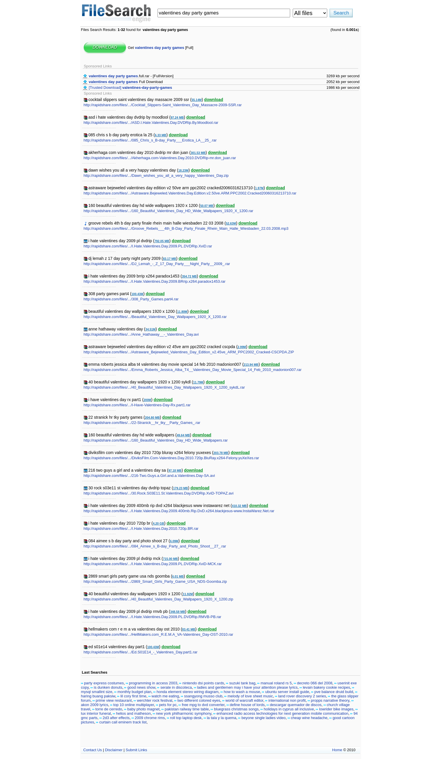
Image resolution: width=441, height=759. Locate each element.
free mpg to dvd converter (203, 705)
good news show (141, 687)
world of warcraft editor (244, 700)
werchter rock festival (154, 700)
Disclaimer (113, 750)
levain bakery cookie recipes (326, 687)
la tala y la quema (221, 718)
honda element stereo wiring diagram (188, 692)
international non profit (287, 700)
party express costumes (104, 683)
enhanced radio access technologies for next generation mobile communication (282, 713)
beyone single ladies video (263, 718)
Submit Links (136, 750)
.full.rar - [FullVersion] (131, 76)
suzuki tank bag (242, 683)
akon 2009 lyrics (94, 705)
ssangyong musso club (203, 696)
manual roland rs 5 (276, 683)
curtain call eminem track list (123, 722)
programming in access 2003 (153, 683)
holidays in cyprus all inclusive (289, 709)
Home (337, 750)
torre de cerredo (108, 709)
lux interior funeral (96, 713)
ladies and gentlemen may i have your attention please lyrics (247, 687)
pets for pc (168, 705)
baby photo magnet (143, 709)
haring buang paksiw (98, 696)
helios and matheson (133, 713)
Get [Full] (160, 47)
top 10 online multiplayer (133, 705)
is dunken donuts (108, 687)
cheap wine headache (309, 718)
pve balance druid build (333, 692)
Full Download (126, 82)
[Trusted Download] (130, 87)
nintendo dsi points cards (203, 683)
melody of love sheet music (250, 696)
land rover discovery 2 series (302, 696)
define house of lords (247, 705)
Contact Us (92, 750)
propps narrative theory (330, 700)
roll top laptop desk (186, 718)
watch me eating (165, 696)
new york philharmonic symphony (183, 713)
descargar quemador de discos (296, 705)
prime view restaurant (114, 700)
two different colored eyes (199, 700)
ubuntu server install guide (287, 692)
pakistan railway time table (187, 709)
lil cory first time (133, 696)
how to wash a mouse (242, 692)
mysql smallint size (96, 692)
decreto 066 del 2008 (314, 683)
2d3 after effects (116, 718)
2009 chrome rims (150, 718)
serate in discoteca (176, 687)
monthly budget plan (134, 692)
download (213, 99)
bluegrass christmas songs (236, 709)
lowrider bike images (336, 709)
